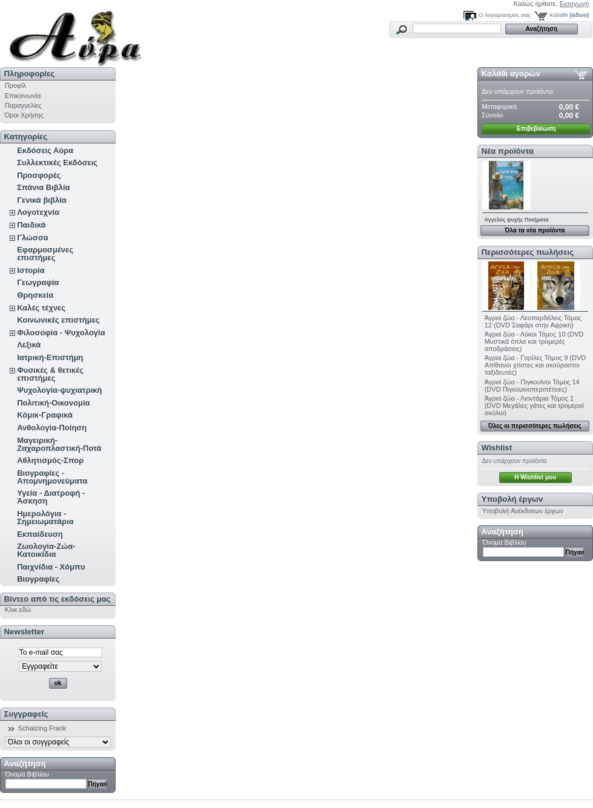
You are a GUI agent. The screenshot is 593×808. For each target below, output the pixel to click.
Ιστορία (31, 270)
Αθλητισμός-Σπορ (50, 460)
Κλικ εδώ (18, 609)
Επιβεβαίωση (536, 128)
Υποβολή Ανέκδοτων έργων (522, 510)
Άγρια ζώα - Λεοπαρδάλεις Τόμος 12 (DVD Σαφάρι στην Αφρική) (533, 321)
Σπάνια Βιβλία (43, 187)
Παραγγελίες (23, 105)
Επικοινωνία (23, 95)
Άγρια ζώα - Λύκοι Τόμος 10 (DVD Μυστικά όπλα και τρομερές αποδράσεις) (534, 341)
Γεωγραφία (38, 282)
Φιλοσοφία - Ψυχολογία (61, 332)
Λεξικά (29, 344)
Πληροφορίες (29, 73)
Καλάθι (558, 14)
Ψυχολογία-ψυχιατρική (59, 390)
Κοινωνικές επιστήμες (58, 319)
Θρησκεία (35, 295)
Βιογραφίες (38, 578)
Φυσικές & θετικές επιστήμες (50, 374)
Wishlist (497, 447)
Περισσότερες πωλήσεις (528, 252)
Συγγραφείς (26, 713)
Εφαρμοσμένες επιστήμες (45, 253)
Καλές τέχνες (41, 307)
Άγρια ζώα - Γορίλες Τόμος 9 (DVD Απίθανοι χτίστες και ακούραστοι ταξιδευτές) (535, 365)
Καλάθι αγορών (511, 73)
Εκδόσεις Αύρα (45, 150)
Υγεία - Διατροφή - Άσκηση (51, 496)
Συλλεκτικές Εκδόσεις (57, 162)
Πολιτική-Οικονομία (53, 402)
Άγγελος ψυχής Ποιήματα (517, 220)
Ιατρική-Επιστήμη (50, 357)
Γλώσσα (32, 237)
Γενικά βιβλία (42, 200)
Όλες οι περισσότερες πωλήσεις (535, 425)
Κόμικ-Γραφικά (45, 414)
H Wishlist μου (535, 477)
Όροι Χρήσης (24, 115)
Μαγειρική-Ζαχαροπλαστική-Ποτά (59, 444)
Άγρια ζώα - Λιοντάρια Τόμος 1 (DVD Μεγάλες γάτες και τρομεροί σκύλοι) (534, 405)
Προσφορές (39, 175)
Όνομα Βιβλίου (27, 774)
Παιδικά (31, 224)
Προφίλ (15, 85)
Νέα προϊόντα (508, 151)
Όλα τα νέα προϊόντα (535, 230)
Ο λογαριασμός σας (505, 14)
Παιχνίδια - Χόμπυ (51, 566)
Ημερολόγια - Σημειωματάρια (45, 517)
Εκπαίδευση (40, 534)
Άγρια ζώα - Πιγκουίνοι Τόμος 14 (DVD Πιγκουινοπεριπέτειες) (532, 385)
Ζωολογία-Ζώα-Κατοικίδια (46, 550)
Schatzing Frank (42, 728)
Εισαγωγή (574, 3)
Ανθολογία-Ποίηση (52, 427)
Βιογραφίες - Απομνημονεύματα (52, 476)
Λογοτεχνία (38, 212)
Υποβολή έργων (512, 499)
